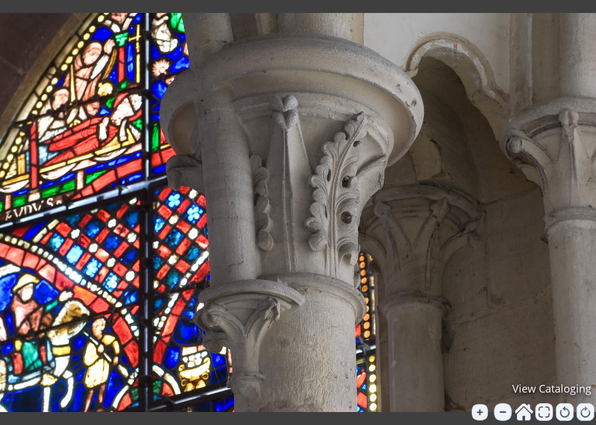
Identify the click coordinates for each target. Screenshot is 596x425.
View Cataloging (551, 388)
